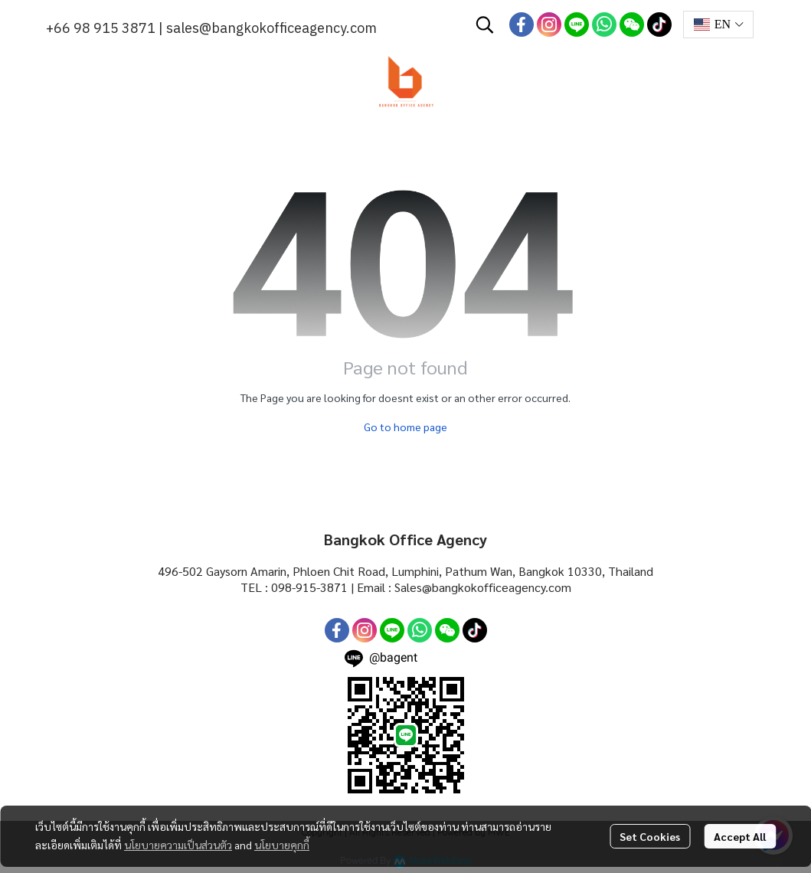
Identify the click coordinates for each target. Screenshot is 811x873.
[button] (485, 24)
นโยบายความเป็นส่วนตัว (178, 845)
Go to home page (405, 426)
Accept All (740, 836)
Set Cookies (650, 836)
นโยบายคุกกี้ (281, 845)
